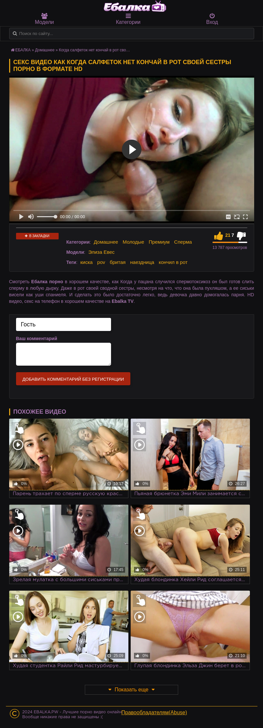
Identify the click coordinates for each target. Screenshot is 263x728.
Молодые (133, 242)
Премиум (159, 242)
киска (86, 262)
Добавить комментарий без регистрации (73, 379)
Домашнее (106, 242)
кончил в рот (173, 262)
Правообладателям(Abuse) (154, 712)
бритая (117, 262)
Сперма (183, 242)
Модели (44, 19)
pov (101, 262)
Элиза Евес (101, 252)
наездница (142, 262)
